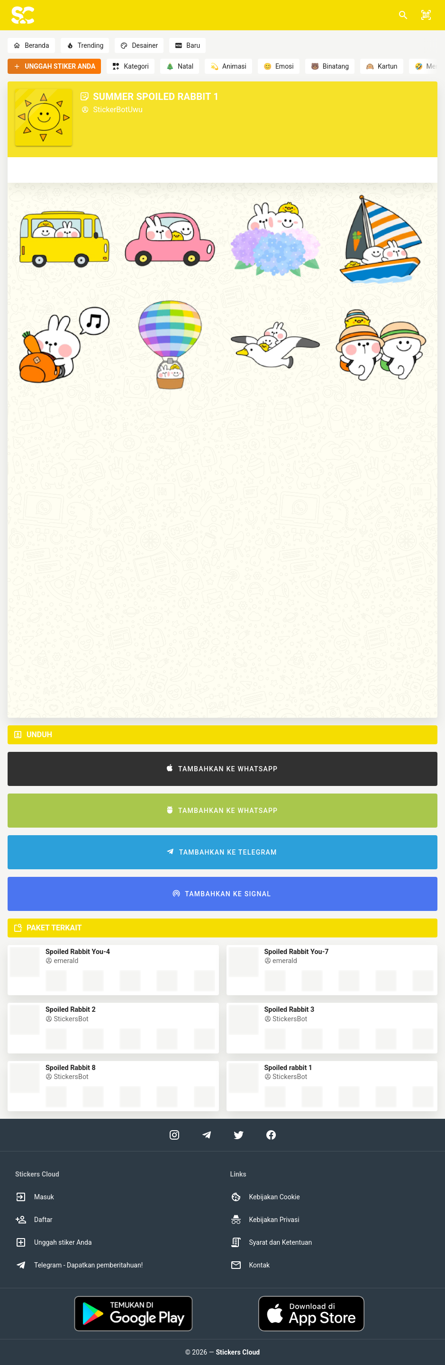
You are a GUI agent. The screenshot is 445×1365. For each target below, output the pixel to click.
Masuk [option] (34, 1197)
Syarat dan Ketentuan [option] (271, 1242)
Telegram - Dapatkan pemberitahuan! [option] (79, 1265)
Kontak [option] (250, 1265)
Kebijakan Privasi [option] (265, 1219)
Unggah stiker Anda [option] (53, 1242)
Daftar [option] (34, 1219)
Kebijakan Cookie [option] (265, 1197)
